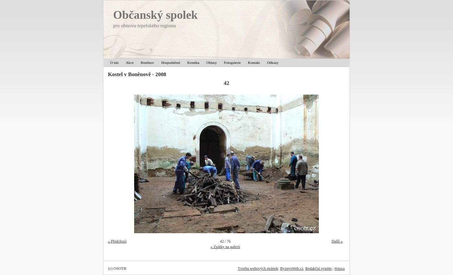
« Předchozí (117, 241)
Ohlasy (211, 62)
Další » (337, 241)
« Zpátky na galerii (225, 247)
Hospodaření (170, 62)
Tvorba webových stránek (258, 268)
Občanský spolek (155, 14)
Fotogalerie (232, 62)
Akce (130, 62)
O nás (114, 62)
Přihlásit (339, 268)
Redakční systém (318, 268)
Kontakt (254, 62)
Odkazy (272, 62)
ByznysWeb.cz (291, 268)
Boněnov (147, 62)
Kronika (193, 62)
